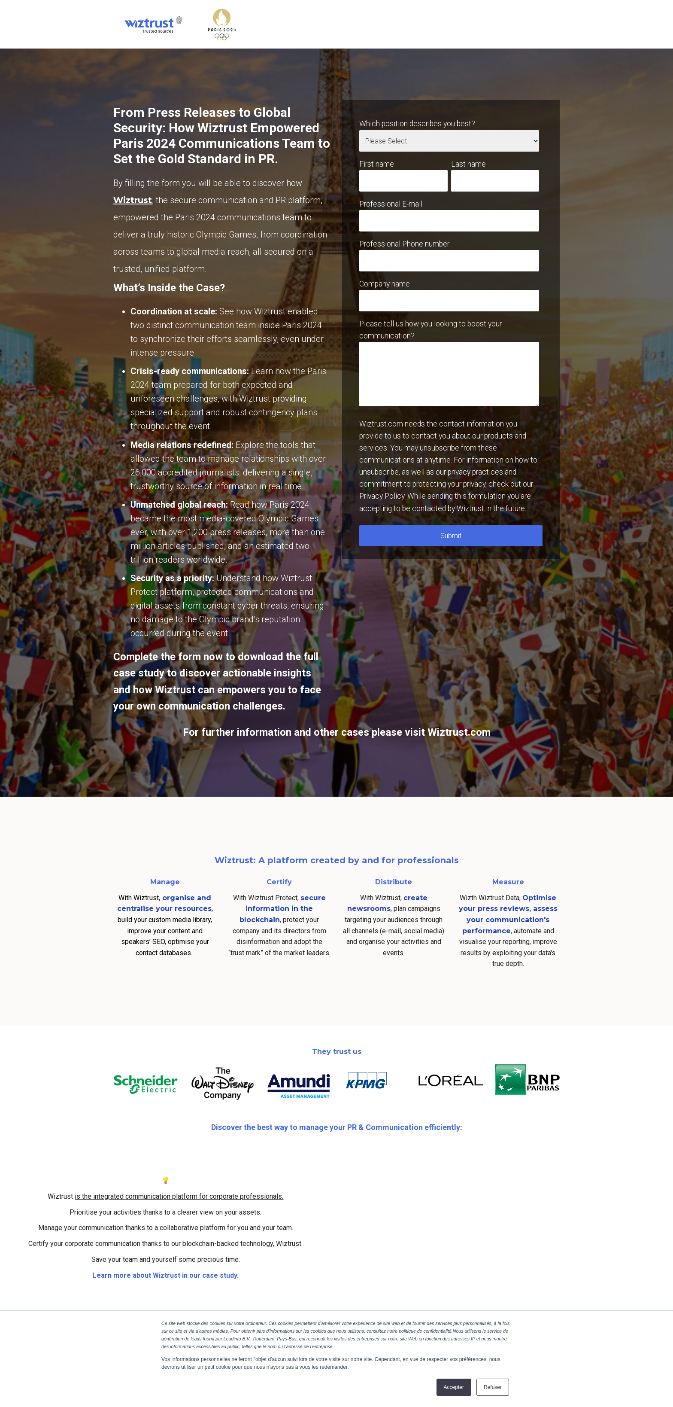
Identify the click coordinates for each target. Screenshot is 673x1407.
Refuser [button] (493, 1387)
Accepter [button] (454, 1387)
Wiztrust (132, 200)
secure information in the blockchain (282, 909)
